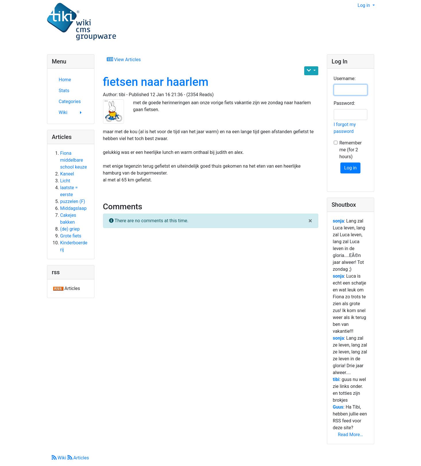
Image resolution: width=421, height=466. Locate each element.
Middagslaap (73, 208)
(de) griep (70, 229)
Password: (344, 103)
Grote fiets (71, 236)
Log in (364, 5)
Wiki (59, 458)
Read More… (350, 434)
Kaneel (67, 174)
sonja (338, 221)
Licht (65, 180)
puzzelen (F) (72, 201)
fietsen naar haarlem (156, 82)
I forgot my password (345, 128)
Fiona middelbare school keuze (73, 160)
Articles (78, 458)
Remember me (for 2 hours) (350, 149)
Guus (338, 407)
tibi (336, 379)
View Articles (124, 59)
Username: (345, 78)
